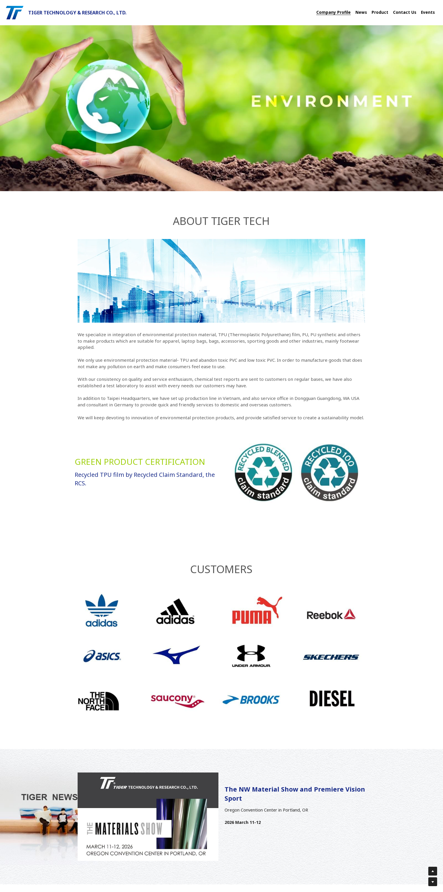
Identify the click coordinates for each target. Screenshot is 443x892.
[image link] (15, 12)
